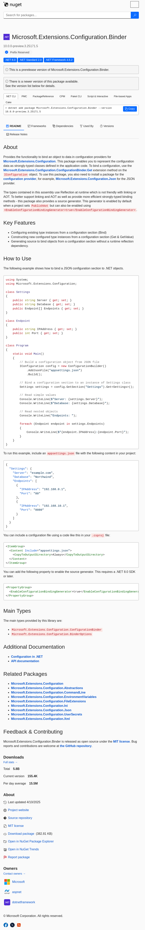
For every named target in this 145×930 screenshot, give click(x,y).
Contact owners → (14, 873)
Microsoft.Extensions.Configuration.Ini (39, 705)
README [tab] (13, 126)
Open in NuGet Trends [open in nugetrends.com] (23, 849)
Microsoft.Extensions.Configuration (29, 161)
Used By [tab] (87, 126)
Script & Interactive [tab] (97, 96)
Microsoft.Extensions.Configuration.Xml (40, 718)
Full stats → (10, 762)
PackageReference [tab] (43, 96)
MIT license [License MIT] (16, 825)
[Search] (135, 15)
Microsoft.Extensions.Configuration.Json (86, 178)
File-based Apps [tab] (123, 96)
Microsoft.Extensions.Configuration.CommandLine (48, 692)
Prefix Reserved (19, 52)
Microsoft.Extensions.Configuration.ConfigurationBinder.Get (47, 170)
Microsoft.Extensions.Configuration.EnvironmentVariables (54, 697)
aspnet (16, 892)
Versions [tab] (107, 126)
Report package (19, 857)
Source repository (20, 818)
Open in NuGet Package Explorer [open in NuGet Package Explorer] (31, 841)
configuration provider (19, 178)
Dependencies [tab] (63, 126)
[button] (130, 109)
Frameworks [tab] (37, 126)
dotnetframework (23, 902)
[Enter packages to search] (67, 15)
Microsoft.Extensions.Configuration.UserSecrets (46, 714)
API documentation (25, 661)
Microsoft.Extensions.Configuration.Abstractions (47, 688)
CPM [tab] (62, 96)
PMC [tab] (24, 96)
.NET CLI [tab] (11, 96)
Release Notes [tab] (17, 134)
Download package (21, 833)
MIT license (121, 741)
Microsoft (18, 881)
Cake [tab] (9, 102)
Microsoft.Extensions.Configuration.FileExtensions (48, 701)
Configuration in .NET (27, 656)
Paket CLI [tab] (76, 96)
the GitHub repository (75, 746)
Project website (18, 810)
